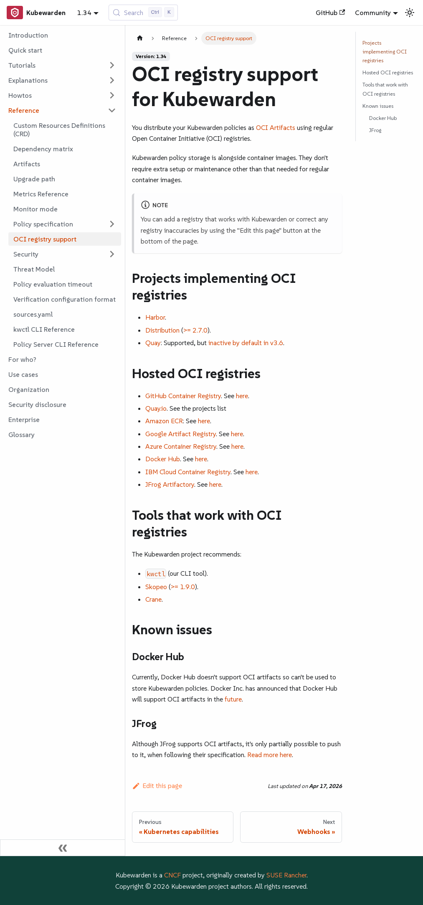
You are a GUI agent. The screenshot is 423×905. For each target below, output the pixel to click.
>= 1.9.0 (183, 586)
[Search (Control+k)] (143, 12)
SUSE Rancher (286, 875)
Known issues (377, 105)
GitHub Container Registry (183, 395)
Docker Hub (162, 459)
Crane (153, 599)
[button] (62, 65)
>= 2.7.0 (195, 330)
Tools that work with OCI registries (385, 89)
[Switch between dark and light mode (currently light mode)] (409, 12)
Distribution (162, 330)
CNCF (172, 875)
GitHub (330, 12)
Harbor (155, 317)
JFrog (375, 130)
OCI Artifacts (275, 127)
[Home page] (140, 38)
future (233, 699)
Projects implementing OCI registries (384, 51)
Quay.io (156, 408)
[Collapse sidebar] (62, 847)
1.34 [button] (84, 12)
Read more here (269, 754)
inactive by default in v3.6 (245, 342)
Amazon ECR (164, 421)
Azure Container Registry (180, 446)
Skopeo (156, 586)
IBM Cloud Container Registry (187, 472)
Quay (153, 342)
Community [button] (373, 12)
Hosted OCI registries (387, 72)
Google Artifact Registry (180, 434)
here (242, 395)
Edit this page (157, 785)
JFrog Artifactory (169, 484)
